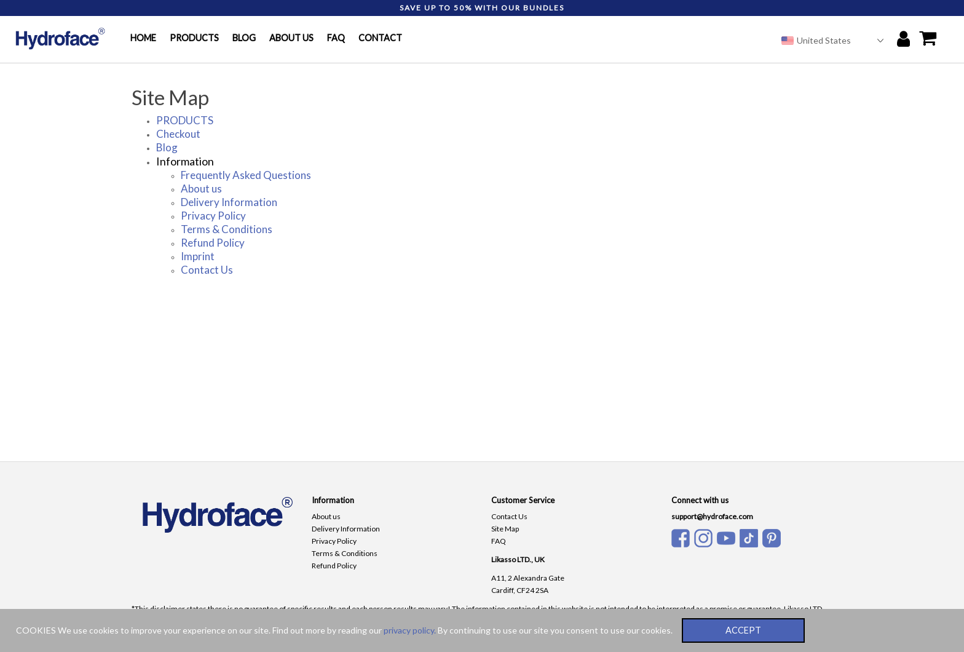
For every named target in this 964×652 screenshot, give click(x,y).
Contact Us (207, 269)
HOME (143, 38)
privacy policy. (410, 630)
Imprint (198, 256)
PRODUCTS (194, 38)
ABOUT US (291, 38)
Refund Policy (213, 242)
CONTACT (380, 38)
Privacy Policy (213, 215)
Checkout (178, 133)
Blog (167, 147)
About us (201, 188)
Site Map (505, 528)
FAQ (336, 38)
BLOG (244, 38)
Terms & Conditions (226, 229)
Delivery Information (229, 202)
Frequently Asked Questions (246, 175)
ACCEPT (743, 630)
